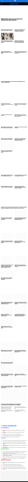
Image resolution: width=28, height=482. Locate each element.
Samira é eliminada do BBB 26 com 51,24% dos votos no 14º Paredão (7, 139)
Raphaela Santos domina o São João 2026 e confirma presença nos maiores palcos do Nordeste (21, 115)
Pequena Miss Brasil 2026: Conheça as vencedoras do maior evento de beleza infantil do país (6, 411)
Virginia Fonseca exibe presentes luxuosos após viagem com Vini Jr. (7, 30)
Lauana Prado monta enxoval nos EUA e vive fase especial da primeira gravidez (7, 41)
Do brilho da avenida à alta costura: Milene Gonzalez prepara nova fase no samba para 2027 (7, 375)
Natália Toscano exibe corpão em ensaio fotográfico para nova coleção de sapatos (14, 430)
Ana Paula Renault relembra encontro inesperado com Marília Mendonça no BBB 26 (20, 187)
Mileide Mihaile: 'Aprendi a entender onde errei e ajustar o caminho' (7, 351)
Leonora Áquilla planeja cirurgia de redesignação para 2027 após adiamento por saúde (21, 218)
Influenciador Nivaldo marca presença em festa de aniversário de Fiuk (13, 435)
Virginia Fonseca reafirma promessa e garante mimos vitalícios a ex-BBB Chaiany (19, 41)
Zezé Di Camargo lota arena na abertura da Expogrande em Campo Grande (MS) (13, 82)
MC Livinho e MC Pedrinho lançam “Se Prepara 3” (6, 115)
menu (2, 1)
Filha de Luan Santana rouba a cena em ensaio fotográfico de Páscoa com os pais (21, 52)
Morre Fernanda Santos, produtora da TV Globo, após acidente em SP (7, 363)
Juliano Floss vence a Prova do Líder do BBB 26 (21, 127)
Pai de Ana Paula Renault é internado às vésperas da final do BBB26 (7, 52)
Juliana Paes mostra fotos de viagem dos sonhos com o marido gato (7, 327)
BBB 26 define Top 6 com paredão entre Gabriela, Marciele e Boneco (12, 19)
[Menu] (1, 4)
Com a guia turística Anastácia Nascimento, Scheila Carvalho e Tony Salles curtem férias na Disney (15, 445)
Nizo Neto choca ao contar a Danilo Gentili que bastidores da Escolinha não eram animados (14, 468)
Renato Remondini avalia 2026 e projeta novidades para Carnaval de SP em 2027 (20, 351)
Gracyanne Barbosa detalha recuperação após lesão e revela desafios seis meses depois (20, 315)
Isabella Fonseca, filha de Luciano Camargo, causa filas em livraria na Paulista (7, 242)
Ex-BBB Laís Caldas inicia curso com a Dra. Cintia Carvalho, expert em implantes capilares (14, 443)
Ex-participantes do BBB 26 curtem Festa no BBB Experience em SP (7, 175)
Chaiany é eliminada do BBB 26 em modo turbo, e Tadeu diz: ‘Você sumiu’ (7, 151)
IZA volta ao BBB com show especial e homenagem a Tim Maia (21, 175)
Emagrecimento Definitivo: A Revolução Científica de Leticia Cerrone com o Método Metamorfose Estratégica (6, 407)
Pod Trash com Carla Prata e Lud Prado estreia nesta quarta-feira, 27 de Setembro (13, 432)
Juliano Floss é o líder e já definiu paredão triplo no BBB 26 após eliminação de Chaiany (20, 139)
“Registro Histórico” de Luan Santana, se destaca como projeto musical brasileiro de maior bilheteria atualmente (14, 455)
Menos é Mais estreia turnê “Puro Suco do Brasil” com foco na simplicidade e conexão (20, 104)
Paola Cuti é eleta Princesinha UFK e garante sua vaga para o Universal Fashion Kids (21, 407)
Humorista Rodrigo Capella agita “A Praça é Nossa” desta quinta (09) (13, 465)
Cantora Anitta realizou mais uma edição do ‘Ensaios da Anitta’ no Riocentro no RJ (15, 440)
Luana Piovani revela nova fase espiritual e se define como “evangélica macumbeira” (20, 30)
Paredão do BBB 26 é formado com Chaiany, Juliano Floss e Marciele (7, 187)
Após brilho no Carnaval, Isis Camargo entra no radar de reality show (20, 375)
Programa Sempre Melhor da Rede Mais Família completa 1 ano (12, 464)
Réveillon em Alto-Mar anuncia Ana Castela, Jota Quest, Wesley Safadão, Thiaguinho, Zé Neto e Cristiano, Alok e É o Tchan (14, 208)
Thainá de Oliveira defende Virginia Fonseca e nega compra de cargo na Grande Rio (7, 387)
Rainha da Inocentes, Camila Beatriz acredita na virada (21, 386)
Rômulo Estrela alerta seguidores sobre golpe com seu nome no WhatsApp (6, 218)
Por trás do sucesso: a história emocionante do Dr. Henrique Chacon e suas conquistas (20, 411)
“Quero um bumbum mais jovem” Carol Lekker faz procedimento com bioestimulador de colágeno (11, 404)
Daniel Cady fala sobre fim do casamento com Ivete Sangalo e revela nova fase (7, 104)
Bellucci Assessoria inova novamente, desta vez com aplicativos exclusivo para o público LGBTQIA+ (14, 447)
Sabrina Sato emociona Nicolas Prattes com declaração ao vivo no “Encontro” (21, 266)
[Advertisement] (14, 11)
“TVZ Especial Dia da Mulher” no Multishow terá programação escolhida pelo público (14, 462)
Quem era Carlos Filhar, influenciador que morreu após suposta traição (20, 242)
